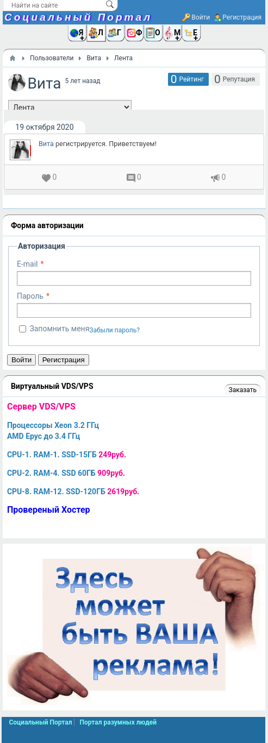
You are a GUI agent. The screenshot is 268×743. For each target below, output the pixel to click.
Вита (46, 144)
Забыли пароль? (114, 330)
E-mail (27, 264)
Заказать (243, 390)
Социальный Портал (78, 17)
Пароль (30, 296)
